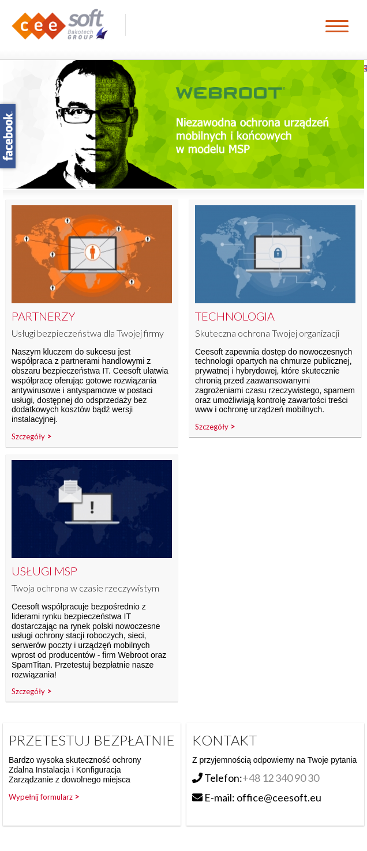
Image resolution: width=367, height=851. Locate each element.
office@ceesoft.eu (279, 797)
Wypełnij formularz (41, 796)
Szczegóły (28, 436)
